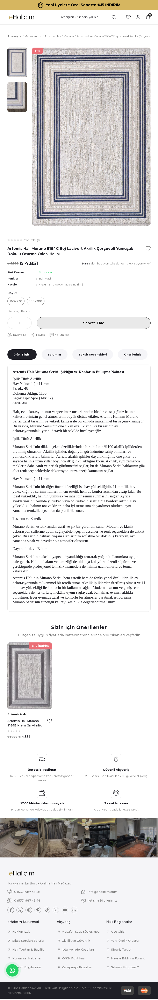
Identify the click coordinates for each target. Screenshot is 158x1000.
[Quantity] (19, 323)
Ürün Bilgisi (22, 354)
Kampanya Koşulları (77, 967)
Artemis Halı (16, 714)
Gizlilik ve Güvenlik (76, 941)
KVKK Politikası (73, 958)
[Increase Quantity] (28, 323)
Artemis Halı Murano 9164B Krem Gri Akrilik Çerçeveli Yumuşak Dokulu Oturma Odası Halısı (24, 723)
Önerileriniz (132, 354)
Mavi (48, 278)
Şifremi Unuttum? (125, 967)
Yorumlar (54, 354)
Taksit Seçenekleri (93, 354)
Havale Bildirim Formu (128, 958)
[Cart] (148, 17)
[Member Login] (138, 17)
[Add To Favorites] (148, 248)
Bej (41, 278)
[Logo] (21, 17)
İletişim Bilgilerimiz (27, 967)
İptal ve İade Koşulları (78, 949)
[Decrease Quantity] (11, 323)
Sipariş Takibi (121, 949)
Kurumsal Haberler (27, 958)
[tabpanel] (29, 692)
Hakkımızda (21, 931)
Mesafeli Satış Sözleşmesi (81, 931)
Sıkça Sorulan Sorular (28, 941)
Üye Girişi (118, 931)
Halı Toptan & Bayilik (28, 949)
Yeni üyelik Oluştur (125, 941)
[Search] (88, 17)
